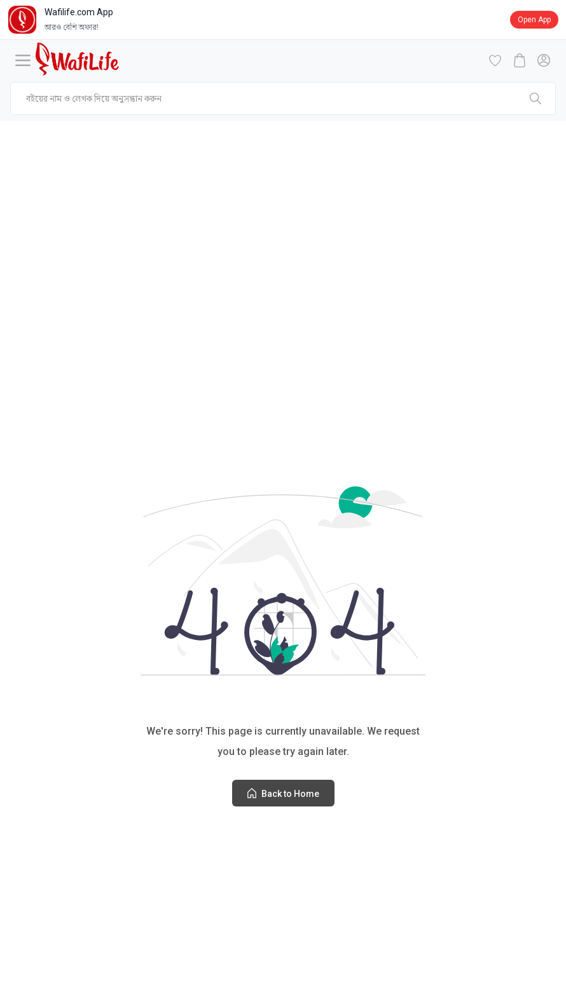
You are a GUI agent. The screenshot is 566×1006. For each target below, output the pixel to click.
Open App (534, 19)
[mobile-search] (283, 98)
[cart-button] (520, 60)
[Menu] (23, 60)
